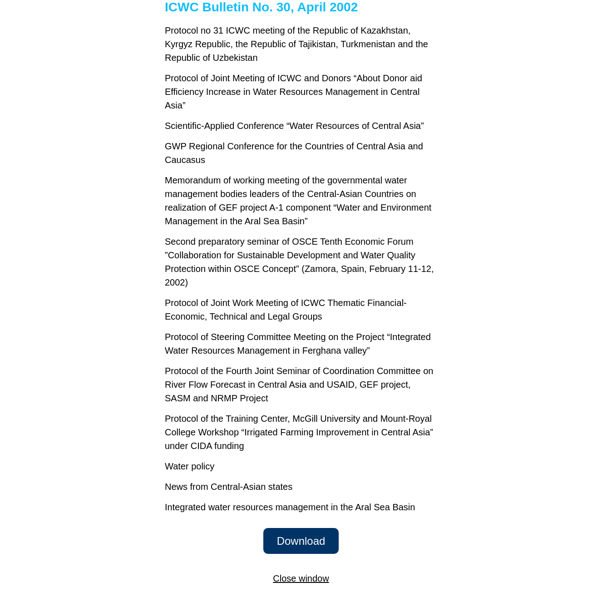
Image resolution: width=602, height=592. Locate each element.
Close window (301, 578)
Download (301, 541)
